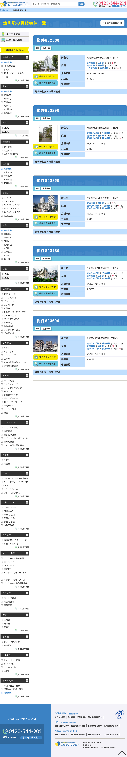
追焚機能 (6, 431)
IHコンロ (6, 391)
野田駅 (101, 65)
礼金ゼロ (6, 150)
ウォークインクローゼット (14, 478)
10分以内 (6, 109)
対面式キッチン (9, 394)
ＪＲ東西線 (92, 68)
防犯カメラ (7, 511)
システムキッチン (10, 384)
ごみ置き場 (7, 333)
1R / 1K (6, 197)
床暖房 (5, 463)
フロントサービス (10, 329)
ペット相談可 (8, 598)
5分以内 (6, 102)
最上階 (5, 259)
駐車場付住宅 (8, 315)
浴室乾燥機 (7, 441)
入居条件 (7, 534)
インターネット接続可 (12, 558)
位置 (5, 614)
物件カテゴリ (9, 57)
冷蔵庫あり (7, 405)
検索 (81, 4)
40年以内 (6, 183)
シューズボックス (10, 492)
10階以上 (6, 244)
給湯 (4, 412)
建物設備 (7, 289)
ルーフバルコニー (10, 297)
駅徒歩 (6, 86)
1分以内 (6, 95)
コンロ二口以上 (9, 409)
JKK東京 (6, 69)
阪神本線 (91, 62)
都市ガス (6, 322)
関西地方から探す (78, 726)
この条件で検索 (23, 80)
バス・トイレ (9, 422)
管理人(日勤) (8, 518)
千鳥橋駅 (106, 133)
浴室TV (6, 569)
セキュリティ (9, 502)
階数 (5, 225)
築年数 (6, 163)
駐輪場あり (7, 326)
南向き (5, 627)
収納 (5, 473)
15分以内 (6, 112)
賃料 (5, 122)
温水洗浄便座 (8, 434)
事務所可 (6, 605)
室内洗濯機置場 (9, 365)
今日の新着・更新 (10, 685)
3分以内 (6, 98)
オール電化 (7, 380)
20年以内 (6, 176)
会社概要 (71, 717)
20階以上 (6, 251)
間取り (6, 192)
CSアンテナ (7, 565)
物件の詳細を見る (47, 83)
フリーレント (8, 667)
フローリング (8, 355)
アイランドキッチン (11, 387)
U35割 (5, 670)
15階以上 (6, 248)
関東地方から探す (62, 726)
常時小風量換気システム (13, 362)
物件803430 (48, 251)
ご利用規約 (81, 717)
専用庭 (5, 308)
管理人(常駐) (8, 521)
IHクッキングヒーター (12, 402)
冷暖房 (6, 455)
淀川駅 (101, 62)
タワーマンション (10, 641)
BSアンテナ (7, 561)
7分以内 (6, 105)
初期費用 (7, 141)
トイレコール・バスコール (14, 438)
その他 (6, 636)
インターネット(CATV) (13, 579)
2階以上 (6, 237)
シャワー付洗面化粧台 (12, 445)
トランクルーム (9, 489)
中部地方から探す (95, 726)
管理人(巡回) (8, 514)
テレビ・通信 (9, 553)
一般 (4, 76)
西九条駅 (106, 138)
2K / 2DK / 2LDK (10, 205)
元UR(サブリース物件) (12, 73)
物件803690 (48, 321)
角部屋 (5, 620)
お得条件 (7, 655)
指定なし (6, 62)
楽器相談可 (7, 601)
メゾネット (7, 351)
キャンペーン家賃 (10, 660)
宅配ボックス (8, 294)
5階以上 (6, 241)
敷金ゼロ (6, 146)
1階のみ (6, 234)
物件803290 (48, 110)
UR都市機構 (8, 66)
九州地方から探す (111, 726)
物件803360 (48, 181)
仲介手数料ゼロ (9, 154)
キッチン (7, 375)
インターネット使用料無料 (14, 583)
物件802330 (48, 40)
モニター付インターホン (13, 311)
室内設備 (7, 343)
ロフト (5, 348)
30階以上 (6, 255)
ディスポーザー (9, 398)
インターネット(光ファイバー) (14, 574)
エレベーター (8, 304)
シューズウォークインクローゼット (14, 484)
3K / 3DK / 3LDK (10, 208)
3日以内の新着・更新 (12, 689)
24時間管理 (7, 525)
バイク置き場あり (10, 319)
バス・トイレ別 (9, 427)
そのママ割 (7, 663)
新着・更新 (8, 680)
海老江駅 (104, 68)
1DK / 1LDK (8, 201)
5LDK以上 (7, 215)
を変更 (13, 34)
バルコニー (7, 301)
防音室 (5, 358)
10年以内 (6, 172)
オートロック (8, 507)
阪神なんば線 (93, 133)
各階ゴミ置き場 (9, 543)
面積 (5, 268)
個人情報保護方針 (95, 717)
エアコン (6, 460)
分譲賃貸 (6, 645)
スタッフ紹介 (60, 717)
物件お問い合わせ (47, 76)
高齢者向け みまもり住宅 (14, 540)
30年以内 (6, 179)
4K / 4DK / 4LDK (10, 212)
